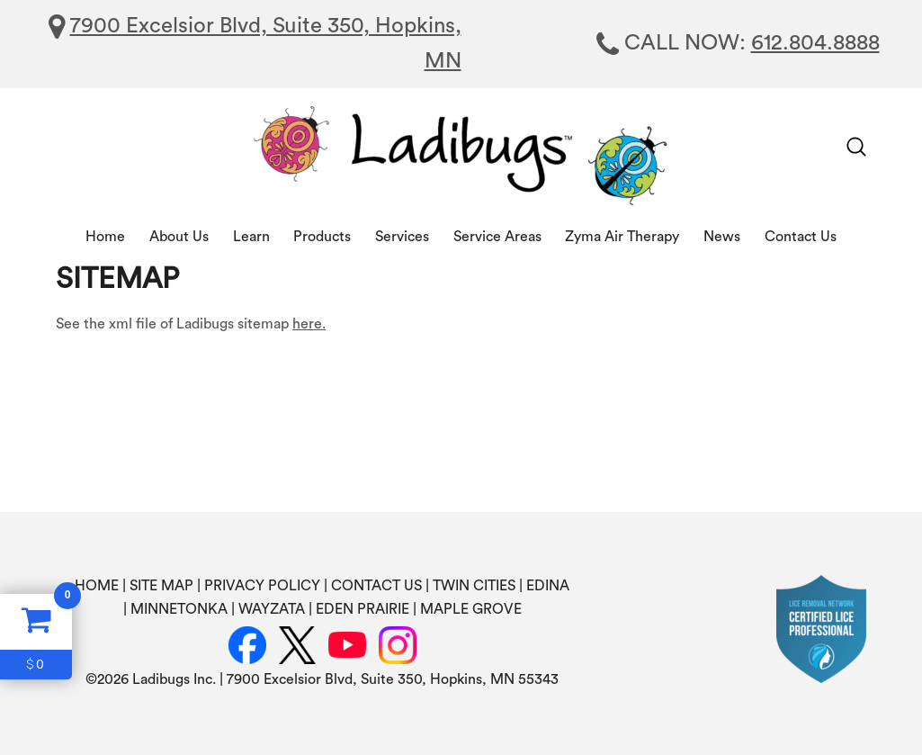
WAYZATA (271, 609)
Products (322, 236)
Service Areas (497, 236)
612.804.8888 (815, 43)
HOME (97, 586)
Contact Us (801, 236)
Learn (251, 236)
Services (402, 236)
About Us (179, 236)
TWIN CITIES (474, 586)
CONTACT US (376, 586)
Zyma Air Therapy (622, 236)
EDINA (547, 586)
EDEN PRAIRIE (362, 609)
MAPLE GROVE (471, 609)
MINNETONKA (179, 609)
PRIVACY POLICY (262, 586)
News (721, 236)
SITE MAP (161, 586)
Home (105, 236)
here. (309, 324)
